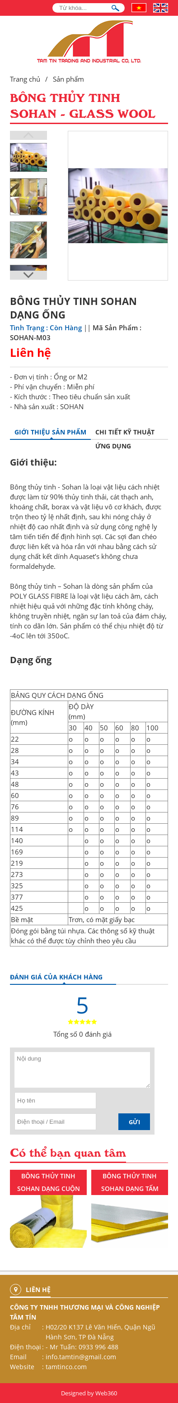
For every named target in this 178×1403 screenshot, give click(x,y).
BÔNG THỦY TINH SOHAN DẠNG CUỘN (48, 1182)
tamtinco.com (66, 1366)
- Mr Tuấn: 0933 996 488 (82, 1347)
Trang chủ (25, 78)
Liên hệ (30, 352)
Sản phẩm (68, 78)
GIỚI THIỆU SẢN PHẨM (50, 432)
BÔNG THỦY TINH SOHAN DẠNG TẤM (130, 1182)
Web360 (106, 1393)
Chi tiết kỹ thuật (125, 432)
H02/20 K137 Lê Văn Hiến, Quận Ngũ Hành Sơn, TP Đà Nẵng (100, 1332)
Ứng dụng (113, 446)
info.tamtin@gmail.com (81, 1356)
